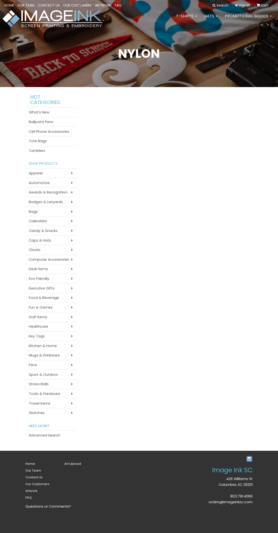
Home (9, 5)
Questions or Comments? (48, 506)
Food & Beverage (44, 297)
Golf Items (38, 317)
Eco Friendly (39, 278)
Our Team (25, 5)
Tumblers (37, 150)
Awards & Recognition (48, 192)
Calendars (38, 221)
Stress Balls (39, 384)
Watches (37, 412)
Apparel (36, 173)
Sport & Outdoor (43, 374)
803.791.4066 (241, 496)
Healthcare (38, 326)
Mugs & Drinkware (44, 355)
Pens (33, 365)
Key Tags (37, 336)
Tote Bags (38, 141)
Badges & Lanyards (46, 202)
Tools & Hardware (44, 393)
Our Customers (77, 5)
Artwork (103, 5)
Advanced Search (44, 435)
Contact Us (49, 5)
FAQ (118, 5)
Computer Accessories (49, 259)
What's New (39, 112)
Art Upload (72, 463)
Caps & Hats (40, 240)
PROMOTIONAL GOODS (248, 19)
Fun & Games (41, 307)
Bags (33, 211)
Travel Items (39, 403)
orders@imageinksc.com (231, 502)
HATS (211, 19)
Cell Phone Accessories (49, 131)
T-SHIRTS (186, 19)
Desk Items (38, 268)
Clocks (34, 249)
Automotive (39, 182)
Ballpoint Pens (41, 121)
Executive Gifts (41, 288)
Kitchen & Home (43, 345)
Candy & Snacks (43, 230)
